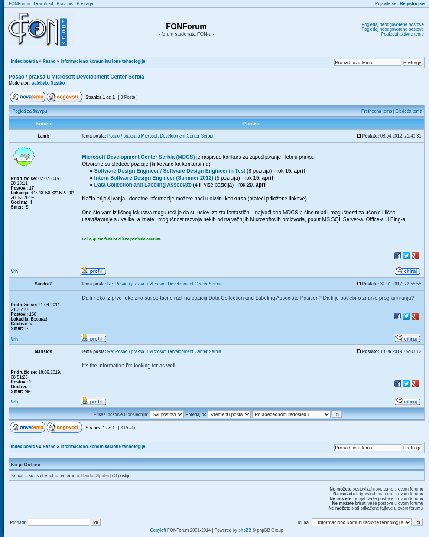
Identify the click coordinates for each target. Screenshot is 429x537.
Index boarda (24, 61)
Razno (48, 61)
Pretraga (85, 3)
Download (43, 3)
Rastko (57, 83)
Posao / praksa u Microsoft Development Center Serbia (76, 77)
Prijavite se (385, 3)
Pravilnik (65, 3)
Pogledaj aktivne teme (402, 34)
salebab (40, 83)
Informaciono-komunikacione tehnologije (103, 61)
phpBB (244, 530)
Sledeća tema (409, 111)
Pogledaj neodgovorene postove (393, 24)
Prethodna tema (376, 111)
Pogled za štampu (30, 111)
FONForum (19, 3)
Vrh (14, 271)
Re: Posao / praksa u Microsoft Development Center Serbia (164, 284)
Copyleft (158, 530)
